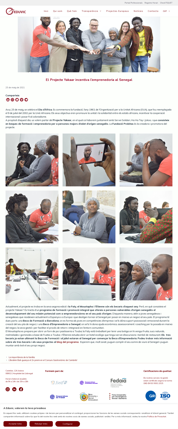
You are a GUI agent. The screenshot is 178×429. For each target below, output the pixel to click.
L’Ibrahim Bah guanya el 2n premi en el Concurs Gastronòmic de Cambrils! (43, 360)
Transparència (93, 11)
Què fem (72, 11)
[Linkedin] (8, 100)
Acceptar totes (15, 423)
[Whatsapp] (17, 100)
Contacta (153, 11)
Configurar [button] (68, 424)
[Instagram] (12, 100)
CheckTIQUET (166, 3)
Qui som (57, 11)
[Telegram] (26, 100)
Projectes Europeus (117, 11)
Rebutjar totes (41, 423)
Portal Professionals (134, 3)
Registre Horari (151, 3)
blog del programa (67, 341)
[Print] (22, 100)
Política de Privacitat (156, 416)
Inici (46, 11)
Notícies (138, 11)
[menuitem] (166, 11)
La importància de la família (22, 357)
